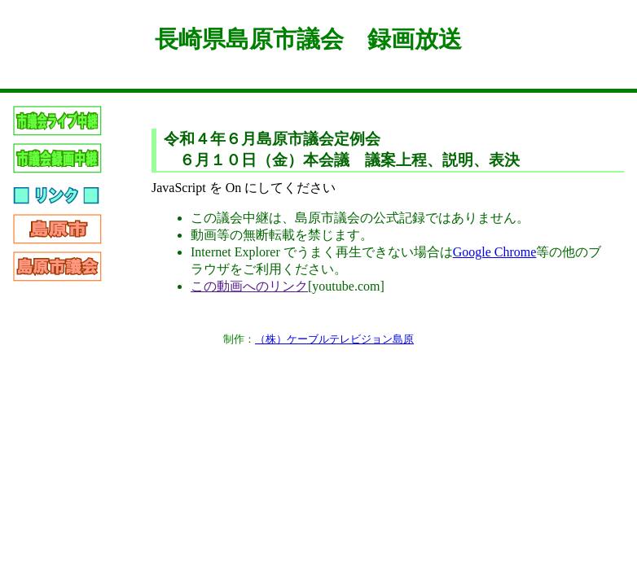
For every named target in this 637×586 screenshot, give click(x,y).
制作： (239, 339)
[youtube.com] (346, 286)
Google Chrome (495, 252)
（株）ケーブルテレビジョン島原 (334, 339)
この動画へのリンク (249, 286)
